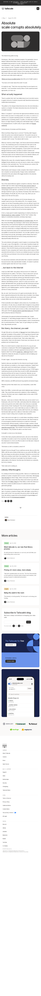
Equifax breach (26, 348)
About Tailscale (6, 753)
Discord (4, 824)
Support (4, 772)
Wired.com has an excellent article (11, 79)
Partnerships (6, 779)
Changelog (5, 786)
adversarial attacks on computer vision (23, 220)
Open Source (6, 764)
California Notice (7, 805)
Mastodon (5, 835)
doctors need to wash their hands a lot (23, 310)
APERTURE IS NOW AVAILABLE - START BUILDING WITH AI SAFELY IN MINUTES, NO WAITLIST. (20, 3)
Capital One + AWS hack (22, 352)
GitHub (4, 828)
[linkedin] (11, 501)
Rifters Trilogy (14, 481)
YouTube (5, 842)
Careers (5, 756)
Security (5, 783)
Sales (4, 775)
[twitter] (5, 501)
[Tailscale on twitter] (19, 626)
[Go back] (3, 18)
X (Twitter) (5, 845)
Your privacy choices (9, 812)
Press (4, 760)
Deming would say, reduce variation (10, 215)
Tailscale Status (6, 790)
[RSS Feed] (14, 626)
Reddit (4, 838)
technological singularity (18, 497)
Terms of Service (7, 798)
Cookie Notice (6, 809)
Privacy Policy (6, 801)
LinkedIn (5, 831)
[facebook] (8, 501)
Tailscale (22, 332)
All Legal (5, 816)
